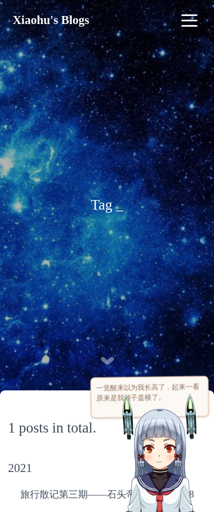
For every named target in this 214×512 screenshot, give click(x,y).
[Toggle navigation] (189, 20)
